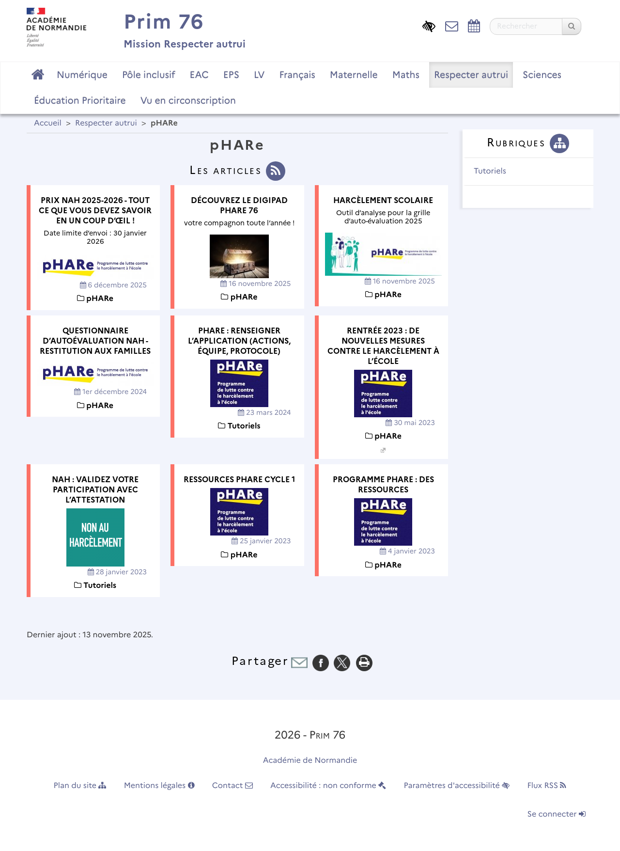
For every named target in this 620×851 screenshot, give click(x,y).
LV (259, 74)
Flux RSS (546, 785)
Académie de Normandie (310, 760)
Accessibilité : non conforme (328, 785)
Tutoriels (490, 171)
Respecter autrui (471, 74)
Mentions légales (159, 785)
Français (297, 74)
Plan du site (80, 785)
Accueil (48, 123)
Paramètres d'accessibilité (457, 785)
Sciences (542, 74)
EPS (231, 74)
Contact (232, 785)
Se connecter (556, 814)
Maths (405, 74)
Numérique (82, 74)
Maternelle (354, 74)
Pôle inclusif (148, 74)
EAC (198, 74)
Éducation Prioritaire (80, 100)
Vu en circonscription (188, 100)
